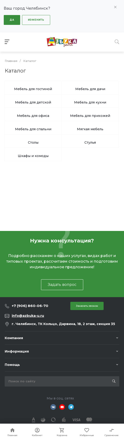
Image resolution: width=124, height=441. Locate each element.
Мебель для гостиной (33, 89)
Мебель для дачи (90, 89)
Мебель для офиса (33, 116)
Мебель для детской (33, 102)
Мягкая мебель (90, 129)
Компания (14, 338)
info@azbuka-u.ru (28, 316)
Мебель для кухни (90, 102)
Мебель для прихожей (90, 116)
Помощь (12, 365)
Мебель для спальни (33, 129)
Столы (33, 142)
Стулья (90, 142)
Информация (17, 351)
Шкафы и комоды (33, 156)
